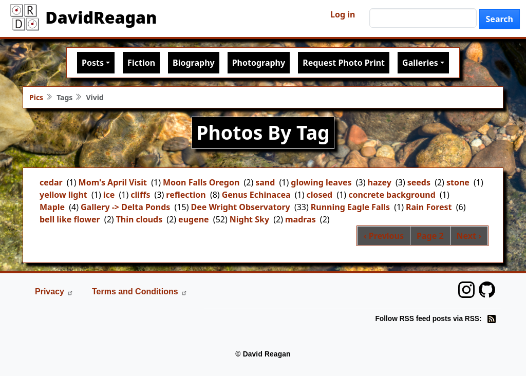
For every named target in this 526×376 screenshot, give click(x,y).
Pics (36, 97)
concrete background (392, 194)
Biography (194, 62)
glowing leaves (321, 182)
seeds (418, 182)
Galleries (420, 62)
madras (300, 219)
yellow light (63, 194)
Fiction (141, 62)
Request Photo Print (344, 62)
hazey (379, 182)
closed (320, 194)
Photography (258, 62)
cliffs (140, 194)
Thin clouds (139, 219)
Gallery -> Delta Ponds (125, 207)
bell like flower (70, 219)
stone (457, 182)
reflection (185, 194)
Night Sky (249, 219)
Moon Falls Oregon (201, 182)
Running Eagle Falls (350, 207)
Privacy (54, 291)
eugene (193, 219)
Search (499, 19)
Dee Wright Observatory (240, 207)
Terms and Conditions (139, 291)
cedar (51, 182)
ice (109, 194)
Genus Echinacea (256, 194)
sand (265, 182)
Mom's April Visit (113, 182)
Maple (52, 207)
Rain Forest (429, 207)
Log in (342, 14)
